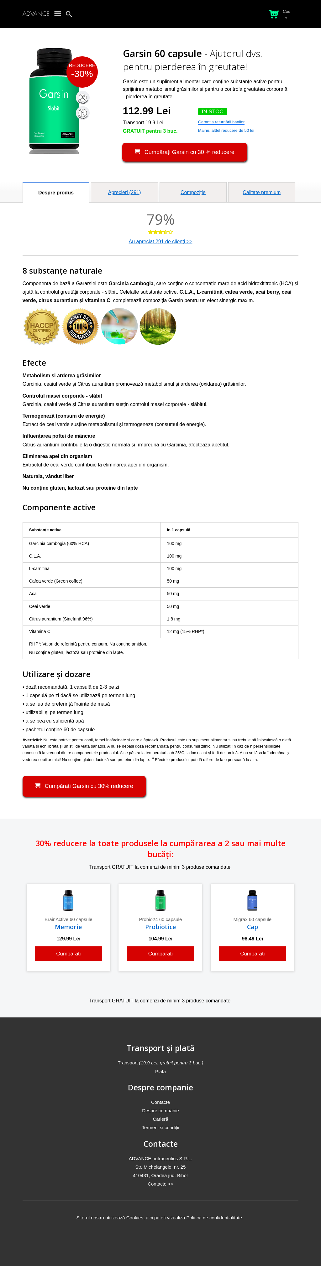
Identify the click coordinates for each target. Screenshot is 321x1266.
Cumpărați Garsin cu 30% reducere (84, 786)
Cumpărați (68, 954)
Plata (160, 1071)
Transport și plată (161, 1047)
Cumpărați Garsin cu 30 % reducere (184, 152)
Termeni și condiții (160, 1127)
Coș (286, 11)
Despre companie (160, 1087)
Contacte (160, 1102)
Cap (252, 927)
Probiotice (160, 927)
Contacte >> (160, 1183)
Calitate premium (262, 192)
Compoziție (193, 192)
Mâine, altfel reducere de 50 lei (226, 130)
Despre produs (56, 192)
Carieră (160, 1119)
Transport (160, 1062)
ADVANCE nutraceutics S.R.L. (160, 1158)
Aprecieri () (124, 192)
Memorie (68, 927)
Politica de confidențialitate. (215, 1217)
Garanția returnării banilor (221, 122)
